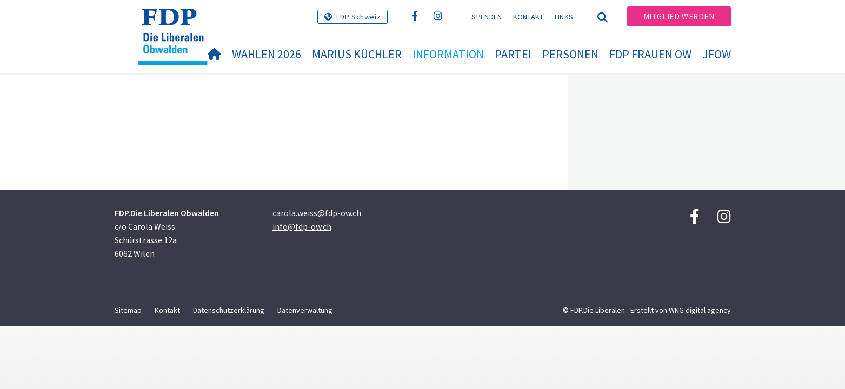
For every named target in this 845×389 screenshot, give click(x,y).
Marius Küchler (357, 54)
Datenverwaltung (304, 310)
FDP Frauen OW (650, 54)
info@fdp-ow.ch (301, 226)
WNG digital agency (700, 310)
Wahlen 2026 (266, 54)
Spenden (486, 17)
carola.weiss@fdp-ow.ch (316, 212)
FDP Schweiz (358, 17)
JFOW (716, 54)
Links (564, 17)
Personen (570, 54)
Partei (513, 54)
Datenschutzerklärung (228, 310)
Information (448, 54)
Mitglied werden (679, 16)
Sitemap (128, 310)
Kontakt (528, 17)
